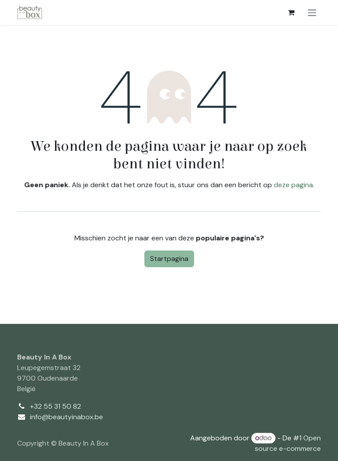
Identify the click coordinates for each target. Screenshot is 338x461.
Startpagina (169, 258)
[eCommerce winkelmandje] (291, 12)
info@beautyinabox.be (66, 416)
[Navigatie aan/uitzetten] (312, 13)
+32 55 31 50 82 (55, 406)
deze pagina (293, 184)
